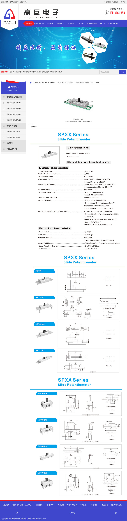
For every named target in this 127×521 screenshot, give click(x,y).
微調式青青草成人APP (14, 120)
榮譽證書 (61, 505)
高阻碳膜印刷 (12, 149)
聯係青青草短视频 (113, 25)
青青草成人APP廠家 (29, 72)
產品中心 (60, 23)
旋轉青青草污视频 (43, 72)
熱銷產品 (50, 23)
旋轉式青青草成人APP (14, 108)
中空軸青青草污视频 (13, 137)
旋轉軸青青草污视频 (13, 131)
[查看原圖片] (76, 119)
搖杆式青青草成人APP (14, 103)
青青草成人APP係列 (14, 97)
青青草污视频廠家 (15, 72)
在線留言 (102, 23)
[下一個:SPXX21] (87, 121)
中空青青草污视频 (56, 72)
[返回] (82, 119)
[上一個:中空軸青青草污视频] (73, 121)
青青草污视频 (12, 126)
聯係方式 (123, 2)
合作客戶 (81, 23)
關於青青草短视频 (39, 25)
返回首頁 (108, 2)
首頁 (43, 82)
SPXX (98, 82)
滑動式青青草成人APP (14, 114)
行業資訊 (83, 505)
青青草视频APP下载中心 (92, 25)
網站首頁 (29, 23)
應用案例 (71, 23)
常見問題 (94, 505)
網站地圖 (115, 2)
